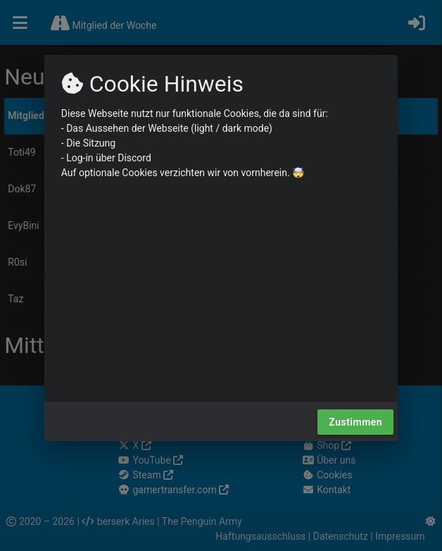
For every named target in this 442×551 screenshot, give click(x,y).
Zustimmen (355, 422)
